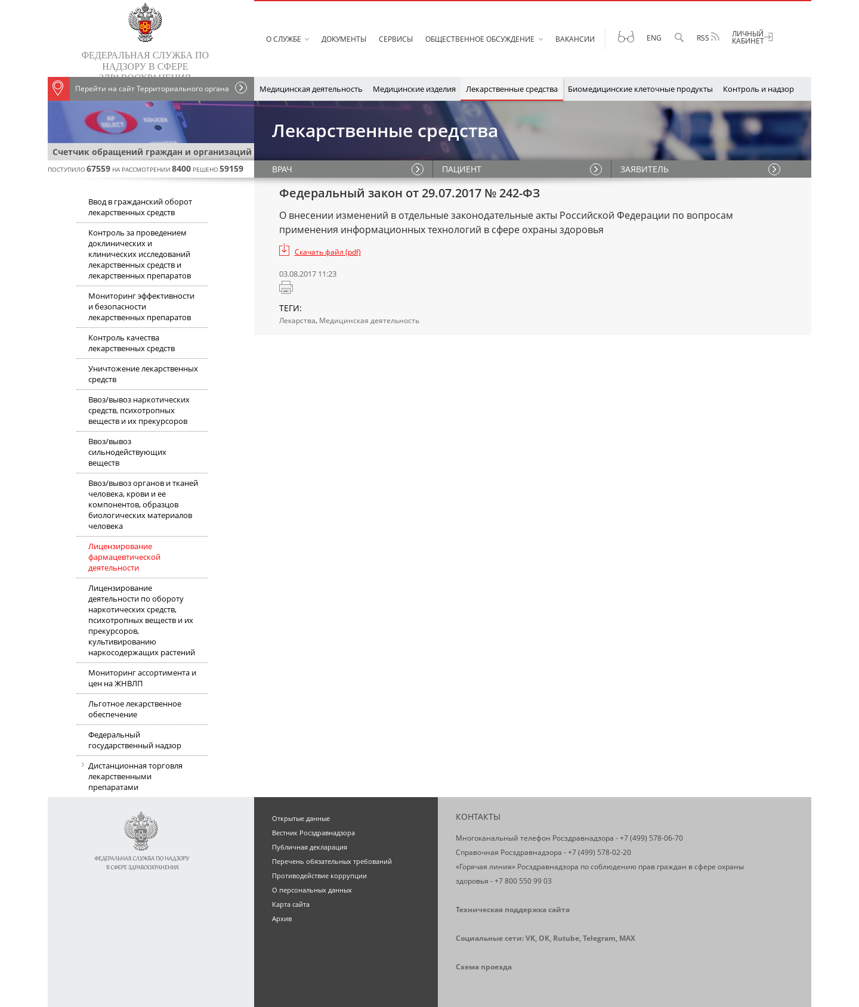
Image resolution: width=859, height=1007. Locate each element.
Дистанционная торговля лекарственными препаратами (129, 777)
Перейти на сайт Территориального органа (138, 89)
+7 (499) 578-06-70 (651, 838)
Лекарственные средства (512, 88)
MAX (627, 938)
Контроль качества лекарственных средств (131, 343)
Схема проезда (484, 967)
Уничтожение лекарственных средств (143, 374)
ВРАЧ (282, 169)
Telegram (599, 938)
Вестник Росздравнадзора (313, 832)
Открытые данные (301, 818)
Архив (282, 918)
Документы (344, 39)
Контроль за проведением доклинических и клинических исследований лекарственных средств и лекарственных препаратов (139, 254)
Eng (654, 38)
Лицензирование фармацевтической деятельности (124, 557)
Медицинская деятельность (311, 88)
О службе (283, 39)
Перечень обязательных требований (332, 861)
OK (544, 938)
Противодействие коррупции (319, 875)
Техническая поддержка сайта (513, 909)
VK (530, 938)
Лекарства (297, 320)
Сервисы (396, 39)
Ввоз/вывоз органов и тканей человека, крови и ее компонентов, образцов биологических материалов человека (143, 504)
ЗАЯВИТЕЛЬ (644, 169)
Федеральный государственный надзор (134, 740)
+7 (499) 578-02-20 (599, 852)
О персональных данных (312, 889)
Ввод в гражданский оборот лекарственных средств (140, 207)
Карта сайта (291, 904)
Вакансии (575, 39)
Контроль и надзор (758, 88)
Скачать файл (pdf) (328, 252)
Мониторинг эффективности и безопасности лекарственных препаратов (141, 306)
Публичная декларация (309, 846)
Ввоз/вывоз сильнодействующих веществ (127, 452)
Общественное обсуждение (479, 39)
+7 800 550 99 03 (523, 881)
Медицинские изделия (414, 88)
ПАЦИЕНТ (461, 169)
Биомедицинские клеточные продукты (640, 88)
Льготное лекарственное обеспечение (134, 709)
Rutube (566, 938)
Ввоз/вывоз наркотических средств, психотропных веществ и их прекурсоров (139, 410)
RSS (708, 37)
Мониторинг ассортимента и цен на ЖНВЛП (142, 678)
